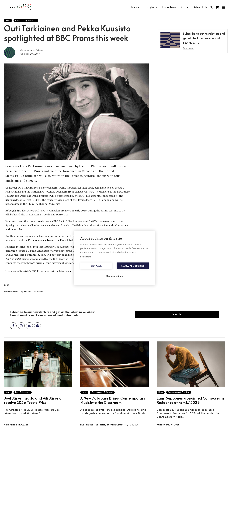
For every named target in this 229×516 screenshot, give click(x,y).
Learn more (85, 256)
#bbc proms (39, 292)
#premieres (26, 292)
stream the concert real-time (32, 221)
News (135, 7)
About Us (200, 7)
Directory (169, 7)
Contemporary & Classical (26, 20)
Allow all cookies (133, 266)
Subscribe (177, 314)
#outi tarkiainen (11, 292)
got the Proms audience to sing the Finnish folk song (49, 240)
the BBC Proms (32, 171)
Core (184, 7)
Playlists (150, 7)
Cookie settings (114, 276)
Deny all (96, 266)
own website (48, 225)
